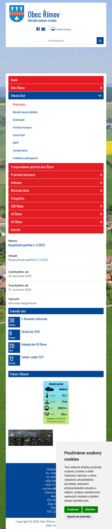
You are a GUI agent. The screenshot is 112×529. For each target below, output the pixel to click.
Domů (14, 80)
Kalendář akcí (18, 311)
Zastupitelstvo (20, 150)
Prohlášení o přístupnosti (25, 158)
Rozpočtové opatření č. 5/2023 (28, 260)
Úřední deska (61, 29)
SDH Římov (55, 205)
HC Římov (55, 221)
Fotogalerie (17, 198)
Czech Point (19, 135)
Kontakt (16, 229)
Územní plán (19, 120)
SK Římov (55, 213)
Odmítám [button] (90, 509)
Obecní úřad (55, 95)
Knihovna (55, 182)
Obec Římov (55, 87)
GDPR (15, 143)
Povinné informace (22, 127)
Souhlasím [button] (73, 509)
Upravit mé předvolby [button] (78, 516)
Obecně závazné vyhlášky (25, 112)
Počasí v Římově (19, 374)
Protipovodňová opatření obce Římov (32, 167)
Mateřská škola (55, 190)
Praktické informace (55, 174)
